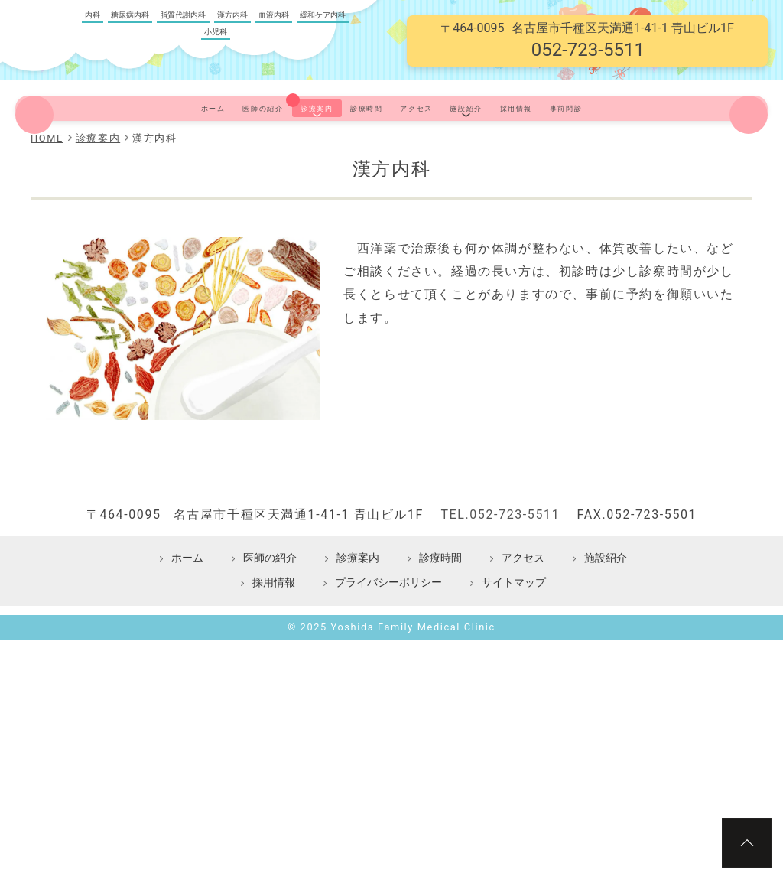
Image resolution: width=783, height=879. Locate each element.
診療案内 (267, 165)
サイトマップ (514, 724)
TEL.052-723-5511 (500, 656)
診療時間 (349, 165)
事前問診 (683, 165)
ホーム (93, 165)
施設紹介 (516, 165)
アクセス (433, 165)
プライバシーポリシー (388, 724)
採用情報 (599, 165)
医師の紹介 (176, 165)
